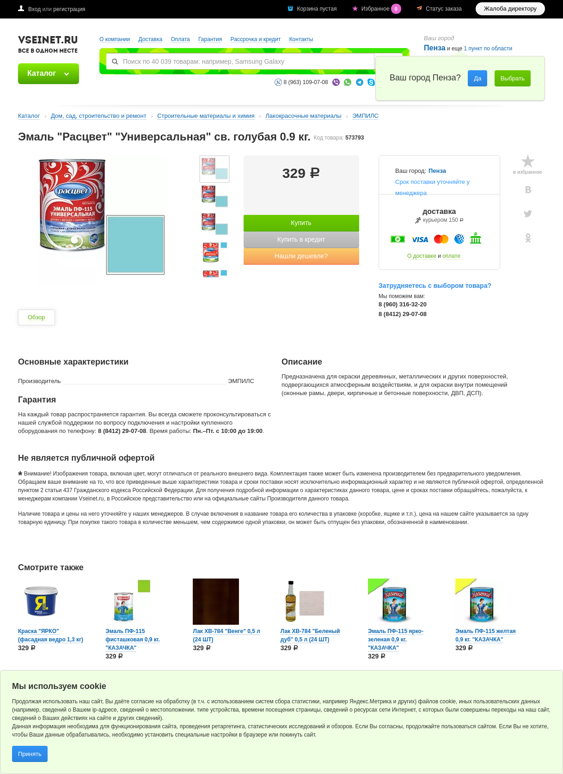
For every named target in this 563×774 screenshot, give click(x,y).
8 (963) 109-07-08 (306, 82)
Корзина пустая (317, 9)
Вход (34, 9)
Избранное (382, 9)
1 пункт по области (488, 49)
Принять (30, 753)
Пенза (435, 48)
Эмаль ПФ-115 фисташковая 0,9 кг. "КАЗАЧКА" (132, 639)
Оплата (180, 39)
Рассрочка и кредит (256, 39)
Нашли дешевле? (301, 256)
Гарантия (210, 39)
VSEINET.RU (48, 45)
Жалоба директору (510, 8)
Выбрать (513, 78)
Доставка (151, 39)
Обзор (36, 317)
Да (477, 78)
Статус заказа (444, 9)
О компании (114, 39)
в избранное (527, 172)
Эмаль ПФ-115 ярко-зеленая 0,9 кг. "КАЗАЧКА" (395, 639)
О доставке (421, 256)
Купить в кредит (301, 239)
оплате (451, 256)
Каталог (41, 73)
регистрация (69, 9)
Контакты (301, 39)
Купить (301, 222)
